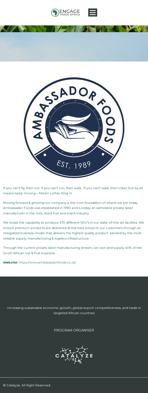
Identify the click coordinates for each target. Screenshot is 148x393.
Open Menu (92, 12)
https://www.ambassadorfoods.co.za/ (47, 262)
